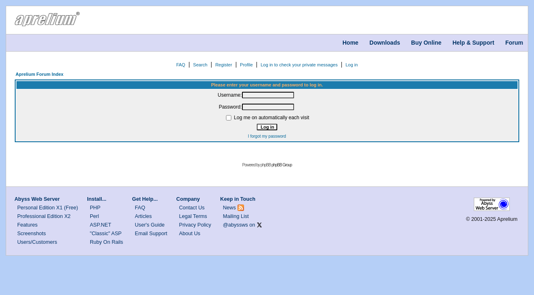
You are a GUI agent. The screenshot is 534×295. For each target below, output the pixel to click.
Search (200, 64)
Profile (246, 64)
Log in (351, 64)
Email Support (151, 233)
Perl (94, 216)
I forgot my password (267, 136)
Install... (96, 199)
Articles (143, 216)
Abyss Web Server (36, 199)
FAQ (180, 64)
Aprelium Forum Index (40, 74)
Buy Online (426, 42)
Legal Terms (193, 216)
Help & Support (473, 42)
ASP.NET (100, 225)
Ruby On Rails (106, 242)
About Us (190, 233)
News (229, 208)
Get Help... (144, 199)
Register (223, 64)
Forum (514, 42)
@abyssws (235, 225)
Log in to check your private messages (299, 64)
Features (27, 225)
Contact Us (192, 208)
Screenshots (31, 233)
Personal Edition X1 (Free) (47, 208)
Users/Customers (37, 242)
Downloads (385, 42)
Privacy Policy (195, 225)
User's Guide (149, 225)
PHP (95, 208)
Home (350, 42)
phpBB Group (282, 165)
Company (188, 199)
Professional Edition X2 (44, 216)
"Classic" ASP (106, 233)
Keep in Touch (238, 199)
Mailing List (236, 216)
